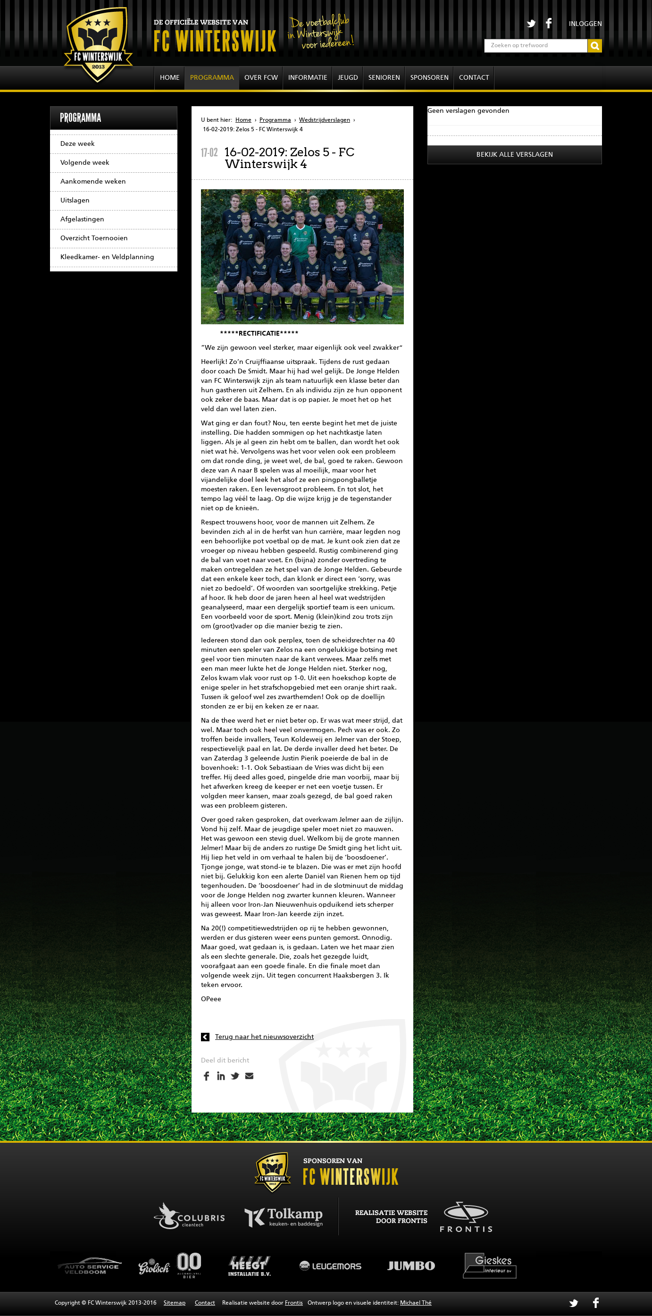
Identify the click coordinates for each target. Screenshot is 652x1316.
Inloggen (585, 24)
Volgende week (84, 163)
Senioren (384, 78)
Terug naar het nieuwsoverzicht (264, 1037)
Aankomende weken (93, 181)
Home (170, 78)
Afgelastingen (82, 219)
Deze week (77, 144)
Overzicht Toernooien (94, 238)
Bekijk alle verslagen (514, 155)
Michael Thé (416, 1303)
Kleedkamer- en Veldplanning (107, 257)
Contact (474, 78)
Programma (212, 78)
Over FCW (261, 78)
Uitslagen (75, 200)
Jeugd (348, 78)
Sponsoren (429, 78)
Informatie (307, 78)
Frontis (294, 1303)
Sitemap (174, 1303)
